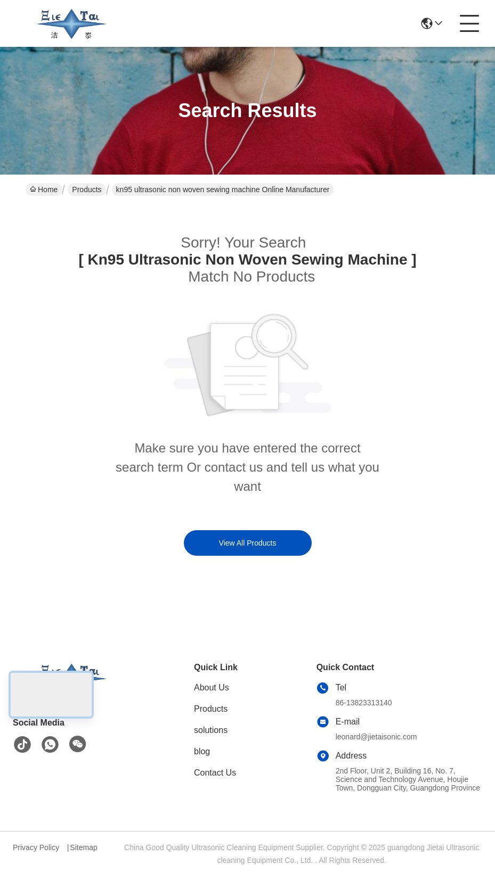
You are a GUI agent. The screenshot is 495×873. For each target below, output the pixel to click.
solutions (211, 730)
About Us (211, 687)
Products (86, 189)
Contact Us (215, 772)
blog (202, 751)
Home (44, 189)
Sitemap (83, 847)
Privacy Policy (36, 847)
